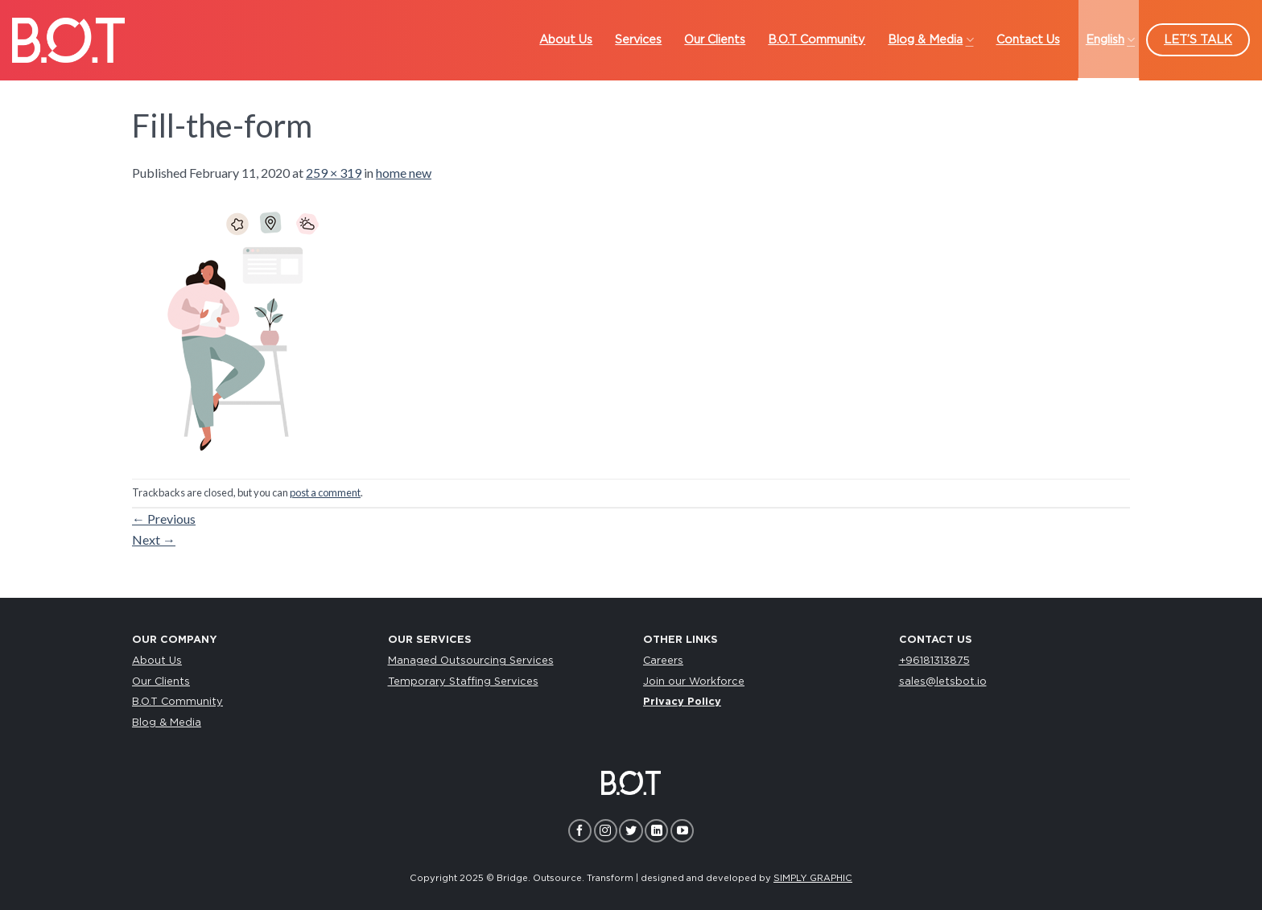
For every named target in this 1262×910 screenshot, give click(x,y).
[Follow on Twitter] (630, 830)
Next (153, 539)
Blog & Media (166, 723)
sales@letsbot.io (943, 682)
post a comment (325, 492)
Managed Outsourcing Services (471, 661)
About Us (157, 661)
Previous (164, 518)
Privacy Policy (682, 702)
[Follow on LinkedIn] (656, 830)
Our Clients (161, 682)
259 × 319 (333, 172)
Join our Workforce (693, 682)
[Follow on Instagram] (605, 830)
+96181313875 (934, 661)
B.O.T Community (177, 702)
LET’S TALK (1198, 40)
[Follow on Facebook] (580, 830)
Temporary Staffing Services (463, 682)
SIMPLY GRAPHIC (812, 878)
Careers (663, 661)
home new (403, 172)
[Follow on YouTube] (682, 830)
